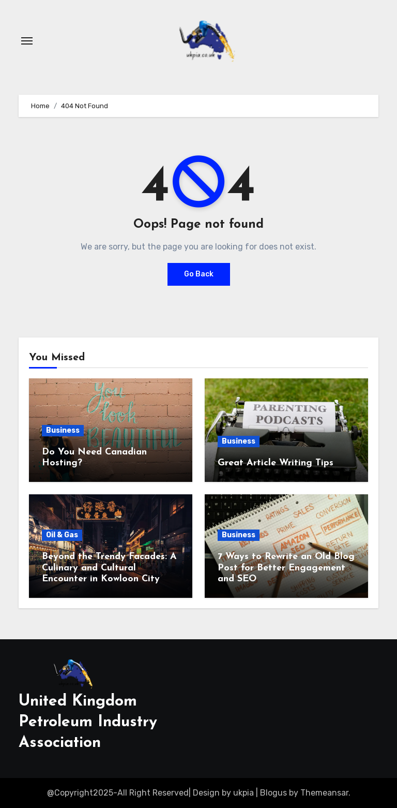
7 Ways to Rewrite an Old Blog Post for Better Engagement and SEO (286, 568)
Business (63, 430)
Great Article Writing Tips (275, 463)
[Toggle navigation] (27, 41)
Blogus (273, 793)
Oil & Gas (62, 535)
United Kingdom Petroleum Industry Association (88, 722)
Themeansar (324, 793)
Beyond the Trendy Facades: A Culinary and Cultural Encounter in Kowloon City (109, 568)
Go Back (198, 274)
